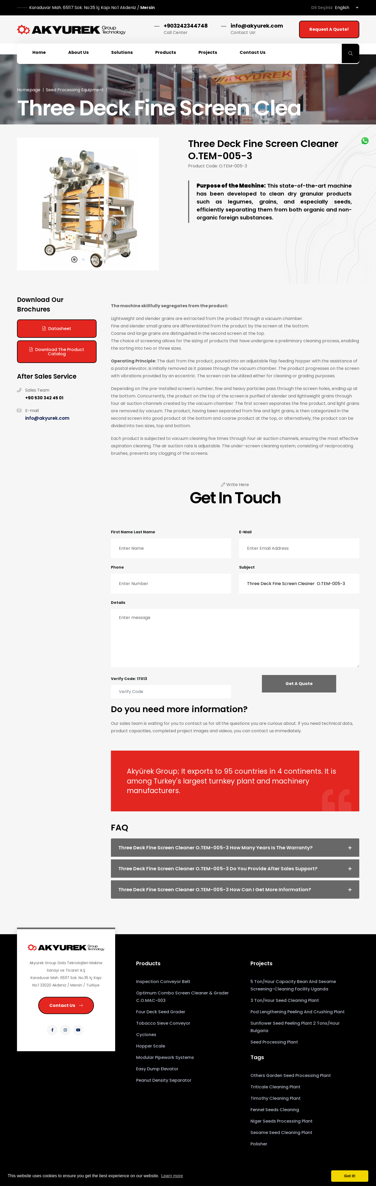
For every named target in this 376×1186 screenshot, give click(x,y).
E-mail (245, 532)
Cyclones (146, 1035)
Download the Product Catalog (56, 352)
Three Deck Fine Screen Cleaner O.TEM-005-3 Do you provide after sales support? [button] (217, 868)
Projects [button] (207, 52)
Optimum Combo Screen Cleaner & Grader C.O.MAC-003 (182, 996)
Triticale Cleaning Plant (275, 1087)
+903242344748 (186, 26)
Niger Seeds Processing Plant (281, 1121)
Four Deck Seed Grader (160, 1012)
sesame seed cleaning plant (281, 1132)
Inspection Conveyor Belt (163, 982)
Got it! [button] (349, 1176)
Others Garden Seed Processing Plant (290, 1075)
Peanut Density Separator (163, 1080)
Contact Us (66, 1005)
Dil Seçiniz (322, 8)
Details (118, 602)
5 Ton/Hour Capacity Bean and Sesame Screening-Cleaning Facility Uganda (293, 985)
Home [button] (39, 52)
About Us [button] (78, 52)
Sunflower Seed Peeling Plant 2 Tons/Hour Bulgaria (295, 1027)
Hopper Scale (150, 1046)
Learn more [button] (172, 1176)
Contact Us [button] (252, 52)
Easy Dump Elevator (157, 1069)
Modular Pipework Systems (165, 1057)
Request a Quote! (329, 29)
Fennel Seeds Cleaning (274, 1110)
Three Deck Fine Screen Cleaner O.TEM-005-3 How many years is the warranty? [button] (215, 847)
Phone (117, 567)
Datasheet (56, 329)
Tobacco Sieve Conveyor (163, 1023)
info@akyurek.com (257, 26)
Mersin (92, 8)
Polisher (258, 1144)
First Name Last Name (133, 532)
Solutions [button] (122, 52)
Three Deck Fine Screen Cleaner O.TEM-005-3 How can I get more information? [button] (214, 889)
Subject (247, 567)
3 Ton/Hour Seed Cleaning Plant (284, 1000)
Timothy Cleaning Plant (275, 1098)
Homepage (28, 90)
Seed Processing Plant (274, 1042)
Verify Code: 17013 (129, 678)
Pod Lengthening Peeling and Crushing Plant (297, 1012)
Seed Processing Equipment (75, 90)
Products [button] (165, 52)
